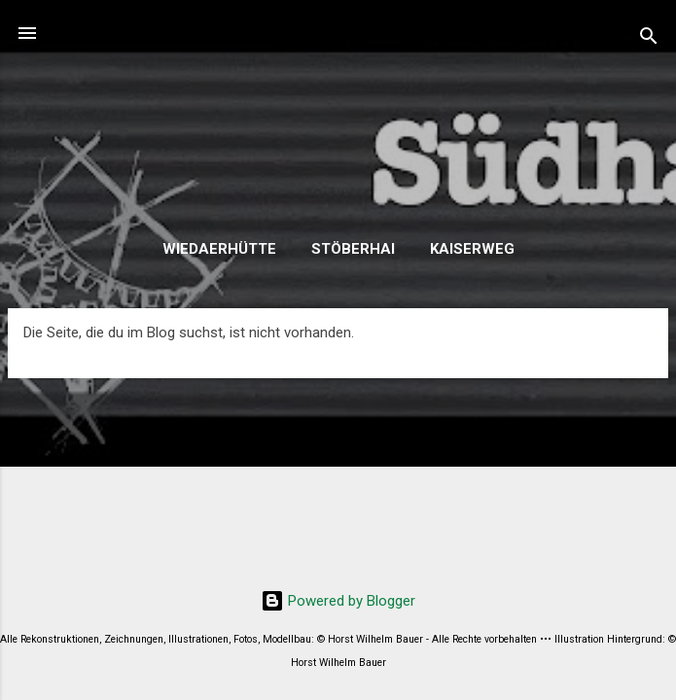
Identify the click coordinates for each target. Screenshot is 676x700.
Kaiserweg (472, 249)
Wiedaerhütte (219, 249)
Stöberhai (353, 249)
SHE (338, 132)
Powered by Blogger (338, 601)
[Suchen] (648, 39)
